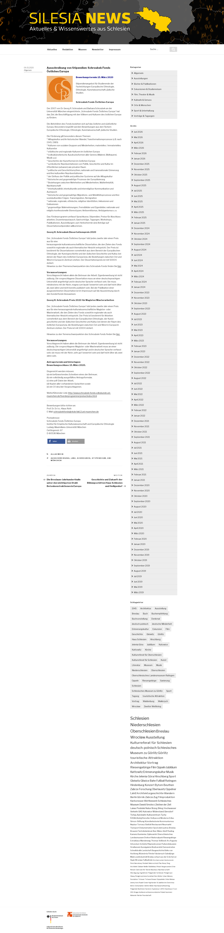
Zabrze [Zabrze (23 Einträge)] (134, 789)
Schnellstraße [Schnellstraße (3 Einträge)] (136, 850)
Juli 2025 (138, 190)
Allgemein (28, 70)
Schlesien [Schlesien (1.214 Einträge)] (139, 718)
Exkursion (157, 629)
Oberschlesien (158, 670)
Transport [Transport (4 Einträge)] (134, 828)
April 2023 (138, 335)
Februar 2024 (140, 282)
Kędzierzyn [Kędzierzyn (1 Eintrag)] (156, 889)
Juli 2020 (138, 512)
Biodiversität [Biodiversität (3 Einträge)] (157, 847)
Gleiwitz (150, 634)
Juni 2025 (138, 196)
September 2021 (142, 437)
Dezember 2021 (141, 421)
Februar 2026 (140, 153)
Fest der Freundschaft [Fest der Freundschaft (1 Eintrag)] (144, 895)
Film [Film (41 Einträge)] (153, 767)
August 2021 (140, 442)
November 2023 (141, 298)
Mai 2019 (138, 587)
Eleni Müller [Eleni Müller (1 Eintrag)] (158, 876)
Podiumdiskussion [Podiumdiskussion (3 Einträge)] (169, 844)
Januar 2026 (139, 158)
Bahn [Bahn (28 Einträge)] (153, 780)
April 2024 (138, 271)
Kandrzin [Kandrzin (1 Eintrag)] (148, 889)
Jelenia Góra (137, 644)
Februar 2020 (140, 539)
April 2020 (139, 528)
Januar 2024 (139, 287)
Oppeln (135, 680)
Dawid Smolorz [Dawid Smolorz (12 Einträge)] (147, 804)
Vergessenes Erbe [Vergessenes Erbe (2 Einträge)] (168, 867)
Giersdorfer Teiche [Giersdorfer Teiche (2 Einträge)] (143, 870)
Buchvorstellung (140, 619)
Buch (145, 613)
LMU (73, 458)
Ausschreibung (60, 458)
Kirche (148, 649)
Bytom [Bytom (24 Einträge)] (159, 784)
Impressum (115, 49)
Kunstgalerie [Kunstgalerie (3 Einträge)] (146, 847)
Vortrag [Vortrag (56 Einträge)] (152, 762)
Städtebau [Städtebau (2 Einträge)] (152, 867)
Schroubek (84, 458)
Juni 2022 (138, 389)
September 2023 (142, 308)
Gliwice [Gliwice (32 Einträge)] (145, 780)
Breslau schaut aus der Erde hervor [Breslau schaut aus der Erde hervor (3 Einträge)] (162, 857)
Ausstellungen (141, 78)
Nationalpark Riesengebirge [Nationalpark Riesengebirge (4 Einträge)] (163, 837)
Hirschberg (155, 639)
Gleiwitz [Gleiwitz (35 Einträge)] (135, 780)
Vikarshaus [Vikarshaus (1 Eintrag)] (168, 889)
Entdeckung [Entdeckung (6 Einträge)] (136, 818)
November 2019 (141, 555)
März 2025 (139, 212)
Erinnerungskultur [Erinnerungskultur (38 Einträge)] (154, 772)
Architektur (145, 608)
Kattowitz (136, 649)
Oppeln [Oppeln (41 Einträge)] (161, 767)
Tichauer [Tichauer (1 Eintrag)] (141, 879)
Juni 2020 (138, 517)
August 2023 (140, 314)
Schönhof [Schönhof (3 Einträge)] (144, 844)
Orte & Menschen (142, 105)
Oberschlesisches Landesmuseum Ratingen (153, 675)
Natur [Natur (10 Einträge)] (148, 808)
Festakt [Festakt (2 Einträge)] (145, 863)
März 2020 (139, 533)
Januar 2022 (139, 415)
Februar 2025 (140, 217)
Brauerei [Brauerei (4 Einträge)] (134, 831)
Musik (159, 665)
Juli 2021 (138, 448)
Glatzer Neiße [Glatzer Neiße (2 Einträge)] (143, 867)
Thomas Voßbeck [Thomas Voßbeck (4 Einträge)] (158, 841)
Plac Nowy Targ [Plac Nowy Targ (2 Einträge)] (164, 863)
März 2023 (139, 340)
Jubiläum (151, 644)
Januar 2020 (139, 544)
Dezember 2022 (141, 357)
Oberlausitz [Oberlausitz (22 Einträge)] (158, 789)
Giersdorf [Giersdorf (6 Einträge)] (168, 811)
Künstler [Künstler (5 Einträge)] (146, 818)
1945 (134, 608)
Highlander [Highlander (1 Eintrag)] (152, 882)
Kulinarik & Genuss (143, 100)
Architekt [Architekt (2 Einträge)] (133, 867)
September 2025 (142, 180)
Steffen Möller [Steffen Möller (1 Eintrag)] (149, 886)
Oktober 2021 (140, 431)
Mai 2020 (138, 523)
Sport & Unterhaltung (144, 110)
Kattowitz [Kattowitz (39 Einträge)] (136, 772)
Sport (169, 691)
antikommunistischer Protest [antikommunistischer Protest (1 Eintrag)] (155, 892)
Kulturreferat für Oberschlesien (147, 655)
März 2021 (139, 469)
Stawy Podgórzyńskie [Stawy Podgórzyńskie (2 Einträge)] (138, 876)
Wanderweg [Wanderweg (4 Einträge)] (145, 841)
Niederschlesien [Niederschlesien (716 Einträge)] (145, 724)
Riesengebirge (149, 680)
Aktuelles (52, 49)
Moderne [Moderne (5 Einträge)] (165, 818)
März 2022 (139, 405)
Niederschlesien (139, 670)
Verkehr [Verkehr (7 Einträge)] (134, 811)
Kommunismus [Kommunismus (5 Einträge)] (167, 821)
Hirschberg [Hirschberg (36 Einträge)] (161, 776)
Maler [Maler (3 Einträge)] (132, 857)
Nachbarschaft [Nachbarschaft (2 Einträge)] (164, 870)
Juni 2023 (138, 324)
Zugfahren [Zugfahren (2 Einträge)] (143, 873)
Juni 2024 (138, 260)
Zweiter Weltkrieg (152, 706)
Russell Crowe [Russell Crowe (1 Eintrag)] (143, 882)
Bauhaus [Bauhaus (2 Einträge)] (154, 870)
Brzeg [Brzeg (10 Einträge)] (154, 808)
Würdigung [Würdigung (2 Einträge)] (134, 873)
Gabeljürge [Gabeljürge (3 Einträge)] (169, 854)
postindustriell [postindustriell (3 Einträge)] (141, 857)
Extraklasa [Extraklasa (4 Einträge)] (135, 841)
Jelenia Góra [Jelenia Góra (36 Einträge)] (146, 776)
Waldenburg (148, 701)
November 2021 (141, 426)
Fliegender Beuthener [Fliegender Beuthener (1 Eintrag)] (137, 889)
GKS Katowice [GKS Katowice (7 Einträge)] (145, 811)
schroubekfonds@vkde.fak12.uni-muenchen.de (76, 411)
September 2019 (142, 565)
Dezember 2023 (141, 292)
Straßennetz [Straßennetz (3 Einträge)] (135, 847)
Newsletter (98, 49)
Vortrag (135, 701)
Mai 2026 (138, 137)
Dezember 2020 (142, 485)
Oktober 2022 (140, 367)
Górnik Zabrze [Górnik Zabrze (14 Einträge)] (145, 797)
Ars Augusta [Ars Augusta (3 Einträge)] (172, 841)
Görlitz (161, 634)
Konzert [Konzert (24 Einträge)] (149, 784)
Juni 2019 (138, 581)
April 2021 (138, 464)
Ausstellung (160, 608)
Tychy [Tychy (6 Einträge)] (163, 815)
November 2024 (142, 233)
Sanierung (165, 680)
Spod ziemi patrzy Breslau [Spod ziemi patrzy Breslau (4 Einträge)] (164, 828)
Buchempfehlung (159, 613)
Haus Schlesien (139, 639)
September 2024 (142, 244)
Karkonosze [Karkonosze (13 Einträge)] (137, 800)
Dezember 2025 (141, 164)
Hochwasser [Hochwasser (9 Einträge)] (170, 808)
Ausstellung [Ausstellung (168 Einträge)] (155, 737)
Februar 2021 (140, 474)
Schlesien (136, 686)
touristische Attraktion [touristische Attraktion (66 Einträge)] (146, 758)
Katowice (163, 644)
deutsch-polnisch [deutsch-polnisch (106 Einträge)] (143, 748)
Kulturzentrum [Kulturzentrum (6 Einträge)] (153, 815)
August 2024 (140, 249)
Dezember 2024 (141, 228)
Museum (148, 665)
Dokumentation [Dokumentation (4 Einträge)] (146, 828)
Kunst (163, 660)
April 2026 (138, 142)
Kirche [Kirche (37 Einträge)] (134, 776)
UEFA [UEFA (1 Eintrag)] (162, 889)
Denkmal (155, 619)
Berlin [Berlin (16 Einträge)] (133, 797)
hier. (118, 334)
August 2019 (140, 571)
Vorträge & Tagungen (144, 116)
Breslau (135, 613)
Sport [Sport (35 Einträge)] (172, 776)
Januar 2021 (139, 480)
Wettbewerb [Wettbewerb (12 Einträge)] (150, 801)
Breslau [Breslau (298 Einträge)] (162, 731)
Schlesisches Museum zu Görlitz (147, 691)
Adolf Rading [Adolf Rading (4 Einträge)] (168, 831)
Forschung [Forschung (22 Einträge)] (145, 789)
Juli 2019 (138, 576)
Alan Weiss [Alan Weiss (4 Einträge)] (157, 831)
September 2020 (142, 501)
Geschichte (137, 634)
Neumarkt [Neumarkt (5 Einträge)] (166, 824)
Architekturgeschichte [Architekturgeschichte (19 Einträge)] (150, 793)
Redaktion (67, 49)
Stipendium (99, 458)
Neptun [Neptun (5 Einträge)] (133, 824)
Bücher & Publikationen (145, 84)
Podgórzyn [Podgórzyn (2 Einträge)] (168, 873)
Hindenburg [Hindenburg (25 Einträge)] (137, 784)
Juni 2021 (138, 453)
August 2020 (140, 506)
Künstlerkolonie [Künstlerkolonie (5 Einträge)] (152, 821)
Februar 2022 (140, 410)
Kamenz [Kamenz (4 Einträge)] (133, 834)
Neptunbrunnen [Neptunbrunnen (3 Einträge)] (154, 844)
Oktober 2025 (140, 174)
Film (168, 629)
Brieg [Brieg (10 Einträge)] (160, 808)
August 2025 (140, 185)
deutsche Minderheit (162, 624)
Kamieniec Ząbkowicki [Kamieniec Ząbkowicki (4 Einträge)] (147, 834)
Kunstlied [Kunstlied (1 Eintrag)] (150, 876)
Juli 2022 (138, 383)
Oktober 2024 (140, 239)
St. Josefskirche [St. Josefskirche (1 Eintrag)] (161, 882)
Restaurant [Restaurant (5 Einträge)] (157, 824)
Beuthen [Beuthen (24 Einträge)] (168, 784)
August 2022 (140, 378)
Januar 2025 (139, 223)
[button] (56, 441)
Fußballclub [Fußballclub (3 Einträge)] (148, 860)
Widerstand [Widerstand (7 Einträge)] (158, 811)
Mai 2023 (138, 330)
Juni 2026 (138, 132)
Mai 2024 (138, 266)
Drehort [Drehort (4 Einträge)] (147, 837)
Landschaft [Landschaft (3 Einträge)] (146, 850)
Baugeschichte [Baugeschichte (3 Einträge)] (158, 850)
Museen (82, 49)
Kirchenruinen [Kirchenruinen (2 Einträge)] (158, 860)
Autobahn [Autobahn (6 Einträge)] (141, 815)
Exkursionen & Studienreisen (147, 89)
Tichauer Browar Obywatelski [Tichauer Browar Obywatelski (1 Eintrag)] (155, 879)
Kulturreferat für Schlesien (144, 660)
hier (119, 266)
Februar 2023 (140, 346)
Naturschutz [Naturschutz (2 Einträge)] (153, 863)
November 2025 (142, 169)
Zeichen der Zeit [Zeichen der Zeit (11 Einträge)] (163, 804)
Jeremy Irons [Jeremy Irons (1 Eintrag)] (134, 882)
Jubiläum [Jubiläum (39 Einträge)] (171, 767)
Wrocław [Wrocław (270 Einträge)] (137, 737)
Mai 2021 (138, 458)
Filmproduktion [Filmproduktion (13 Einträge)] (166, 797)
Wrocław (136, 706)
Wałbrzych (163, 701)
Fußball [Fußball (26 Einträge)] (160, 780)
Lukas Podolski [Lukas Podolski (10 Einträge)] (137, 808)
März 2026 (139, 148)
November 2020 (142, 490)
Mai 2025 (138, 201)
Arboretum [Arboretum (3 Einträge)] (134, 844)
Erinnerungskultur (140, 629)
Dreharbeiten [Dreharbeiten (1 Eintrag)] (139, 886)
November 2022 (141, 362)
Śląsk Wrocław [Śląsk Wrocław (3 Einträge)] (136, 860)
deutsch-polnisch (140, 624)
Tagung (135, 696)
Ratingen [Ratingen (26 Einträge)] (170, 780)
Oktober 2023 (140, 303)
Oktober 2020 (140, 496)
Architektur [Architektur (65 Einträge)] (138, 762)
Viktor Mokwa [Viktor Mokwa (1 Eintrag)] (170, 879)
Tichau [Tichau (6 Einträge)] (133, 815)
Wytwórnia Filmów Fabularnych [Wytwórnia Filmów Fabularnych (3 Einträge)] (152, 854)
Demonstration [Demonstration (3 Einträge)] (169, 847)
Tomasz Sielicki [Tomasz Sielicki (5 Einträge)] (144, 824)
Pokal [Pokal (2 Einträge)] (159, 867)
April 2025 (138, 207)
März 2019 (139, 592)
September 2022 (142, 373)
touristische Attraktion (153, 696)
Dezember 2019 (141, 549)
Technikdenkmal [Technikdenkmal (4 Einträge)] (145, 831)
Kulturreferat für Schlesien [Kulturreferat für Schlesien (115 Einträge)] (151, 743)
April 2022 (138, 399)
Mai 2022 (138, 394)
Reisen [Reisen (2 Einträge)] (133, 870)
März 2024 (139, 276)
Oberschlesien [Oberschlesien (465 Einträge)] (143, 731)
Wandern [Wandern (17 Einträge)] (169, 793)
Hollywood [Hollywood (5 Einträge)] (155, 818)
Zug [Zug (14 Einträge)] (155, 797)
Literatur (136, 665)
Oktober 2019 (140, 560)
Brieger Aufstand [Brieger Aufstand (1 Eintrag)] (139, 892)
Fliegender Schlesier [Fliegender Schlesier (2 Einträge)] (156, 873)
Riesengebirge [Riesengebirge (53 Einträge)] (140, 767)
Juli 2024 (138, 255)
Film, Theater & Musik (144, 94)
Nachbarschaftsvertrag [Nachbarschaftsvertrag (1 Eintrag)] (162, 886)
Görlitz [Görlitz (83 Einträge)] (163, 753)
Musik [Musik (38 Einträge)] (170, 772)
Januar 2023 (139, 351)
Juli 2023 (138, 319)
